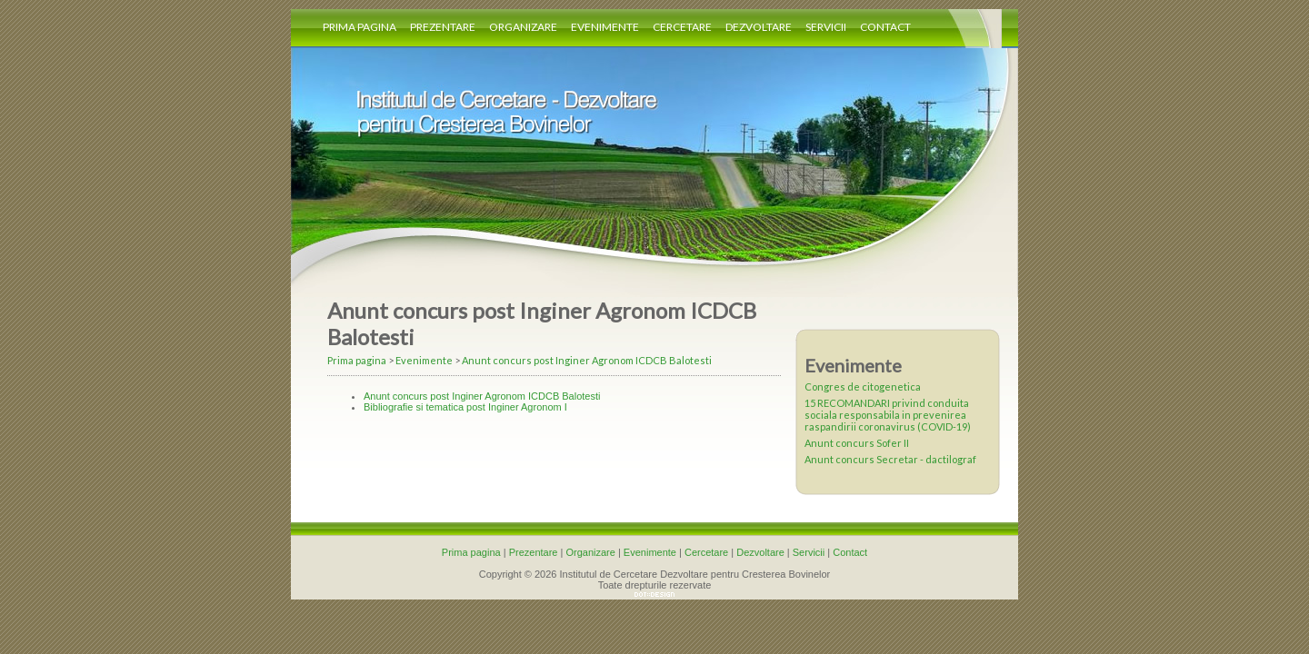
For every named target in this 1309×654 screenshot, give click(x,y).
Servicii (825, 27)
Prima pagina (359, 27)
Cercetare (682, 27)
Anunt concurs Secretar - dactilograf (890, 459)
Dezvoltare (758, 27)
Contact (885, 27)
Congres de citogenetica (862, 386)
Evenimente (605, 27)
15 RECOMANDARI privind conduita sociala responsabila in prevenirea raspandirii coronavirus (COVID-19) (887, 414)
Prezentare (442, 27)
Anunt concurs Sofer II (856, 443)
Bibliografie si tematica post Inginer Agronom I (465, 406)
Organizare (523, 27)
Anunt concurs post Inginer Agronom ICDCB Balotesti (587, 360)
